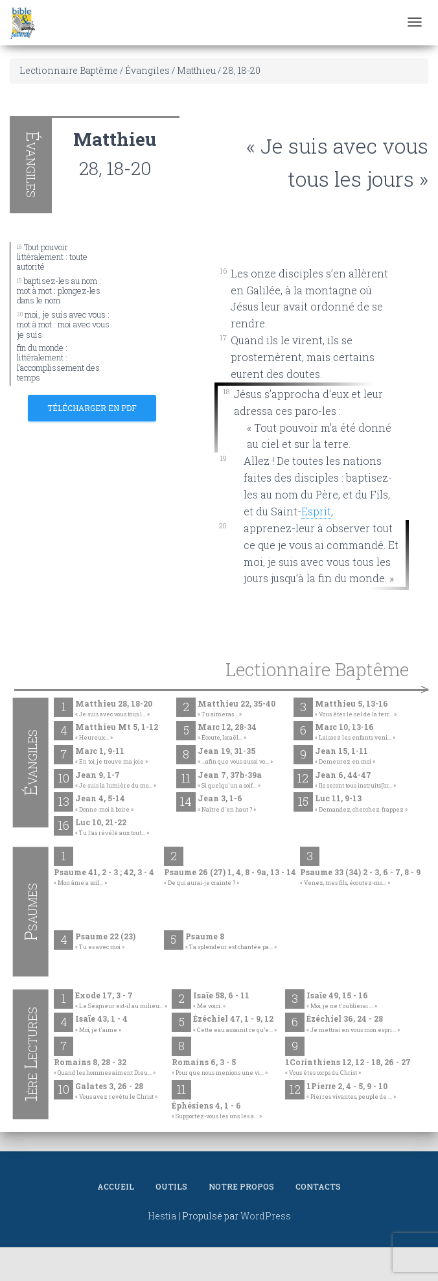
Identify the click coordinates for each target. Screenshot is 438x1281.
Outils (171, 1186)
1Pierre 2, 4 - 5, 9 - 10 (351, 1091)
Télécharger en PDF (92, 408)
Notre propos (241, 1186)
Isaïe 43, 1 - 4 (101, 1024)
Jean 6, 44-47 (355, 780)
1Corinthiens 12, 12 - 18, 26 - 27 (348, 1067)
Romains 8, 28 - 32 (105, 1067)
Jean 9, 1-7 (115, 780)
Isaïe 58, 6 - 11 (221, 1001)
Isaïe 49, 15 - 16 (341, 1001)
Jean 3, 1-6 (227, 803)
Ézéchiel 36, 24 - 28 (353, 1024)
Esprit (316, 511)
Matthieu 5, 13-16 (356, 709)
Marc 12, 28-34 (227, 732)
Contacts (318, 1186)
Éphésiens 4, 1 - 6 (217, 1111)
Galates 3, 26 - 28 (116, 1091)
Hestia (162, 1216)
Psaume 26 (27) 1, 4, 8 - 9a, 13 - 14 (230, 877)
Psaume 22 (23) (105, 942)
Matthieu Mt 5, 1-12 (116, 732)
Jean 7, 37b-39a (230, 780)
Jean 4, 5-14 (104, 803)
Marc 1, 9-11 (111, 756)
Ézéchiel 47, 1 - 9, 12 (235, 1024)
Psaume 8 (231, 942)
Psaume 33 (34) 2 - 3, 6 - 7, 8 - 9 (360, 877)
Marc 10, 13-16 (355, 732)
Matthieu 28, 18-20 (113, 709)
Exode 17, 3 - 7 (121, 1001)
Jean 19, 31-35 (235, 756)
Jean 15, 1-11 (345, 756)
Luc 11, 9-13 (361, 803)
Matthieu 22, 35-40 (236, 709)
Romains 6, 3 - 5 (220, 1067)
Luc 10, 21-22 (112, 827)
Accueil (115, 1186)
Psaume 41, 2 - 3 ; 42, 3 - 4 (104, 877)
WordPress (265, 1216)
